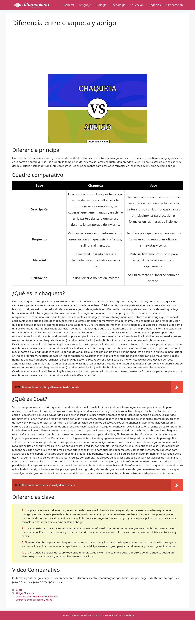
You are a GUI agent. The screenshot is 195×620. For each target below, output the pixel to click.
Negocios (155, 5)
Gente (19, 589)
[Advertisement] (97, 47)
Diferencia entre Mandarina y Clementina (37, 596)
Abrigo (19, 593)
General (69, 5)
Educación (137, 5)
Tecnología (118, 5)
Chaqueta (29, 593)
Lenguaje (85, 5)
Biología (101, 5)
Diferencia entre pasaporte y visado (34, 599)
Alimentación (174, 5)
